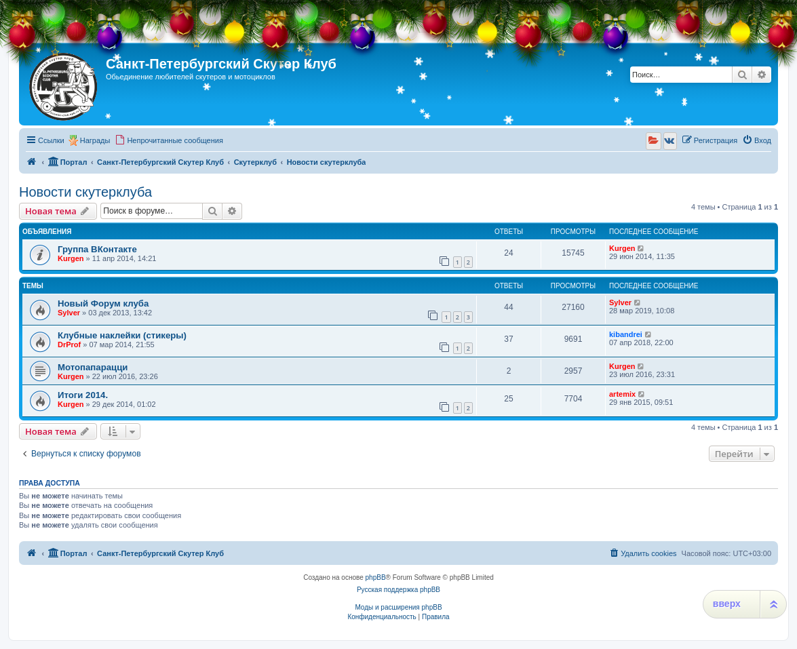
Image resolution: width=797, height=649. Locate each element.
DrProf (69, 344)
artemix (622, 394)
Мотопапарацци (93, 367)
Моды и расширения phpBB (398, 607)
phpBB (376, 577)
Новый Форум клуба (103, 303)
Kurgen (71, 258)
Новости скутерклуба (85, 191)
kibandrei (625, 334)
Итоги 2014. (83, 395)
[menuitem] (169, 140)
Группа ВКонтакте (97, 249)
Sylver (69, 313)
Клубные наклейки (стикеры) (122, 335)
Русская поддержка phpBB (398, 589)
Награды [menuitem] (95, 140)
